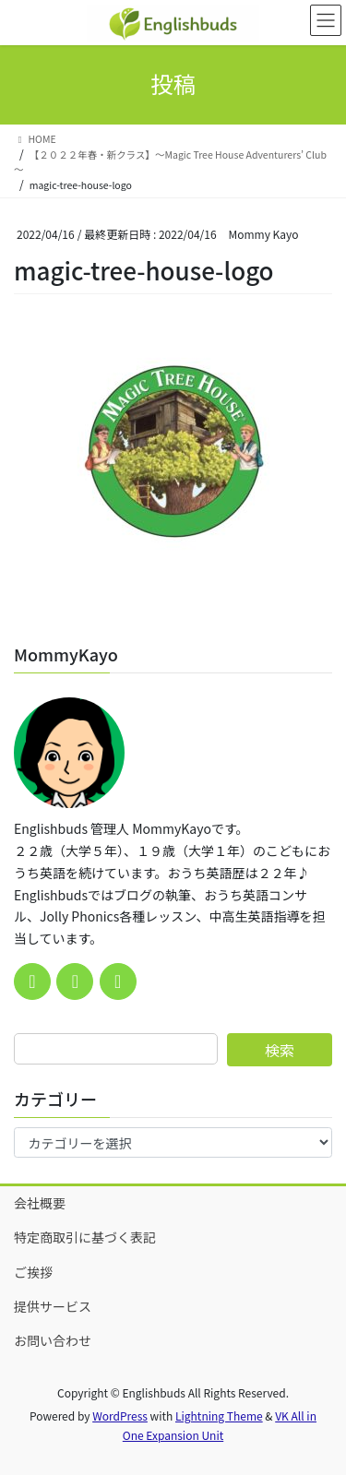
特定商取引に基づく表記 (85, 1237)
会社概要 (40, 1203)
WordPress (120, 1415)
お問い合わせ (52, 1340)
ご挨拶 (33, 1272)
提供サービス (52, 1306)
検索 (279, 1050)
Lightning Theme (219, 1415)
